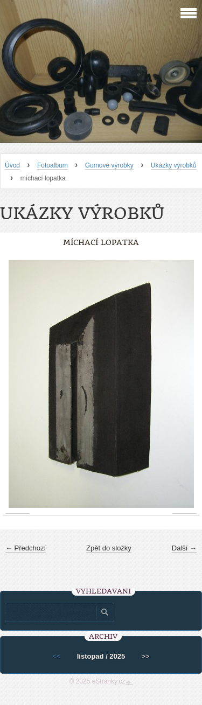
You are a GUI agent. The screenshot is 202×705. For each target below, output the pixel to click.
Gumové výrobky (109, 165)
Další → (184, 548)
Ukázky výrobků (174, 165)
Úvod (12, 165)
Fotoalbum (52, 165)
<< (56, 656)
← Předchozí (25, 548)
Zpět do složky (108, 548)
